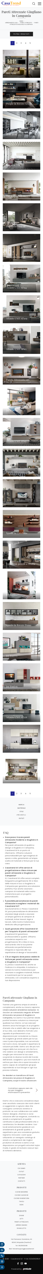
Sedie (21, 1205)
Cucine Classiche (21, 1195)
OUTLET (21, 1171)
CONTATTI (21, 1181)
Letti (21, 1219)
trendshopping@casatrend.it (23, 1249)
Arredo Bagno (21, 1225)
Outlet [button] (21, 818)
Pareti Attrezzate (26, 23)
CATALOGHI (21, 1175)
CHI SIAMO (21, 1168)
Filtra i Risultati (21, 34)
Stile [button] (22, 811)
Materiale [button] (22, 808)
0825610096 (23, 1246)
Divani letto (21, 1228)
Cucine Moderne (21, 1192)
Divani (21, 1215)
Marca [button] (21, 805)
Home (21, 21)
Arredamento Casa (11, 23)
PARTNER (21, 1178)
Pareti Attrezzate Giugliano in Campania (24, 23)
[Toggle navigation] (39, 3)
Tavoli (21, 1201)
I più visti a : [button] (21, 815)
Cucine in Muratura (21, 1198)
